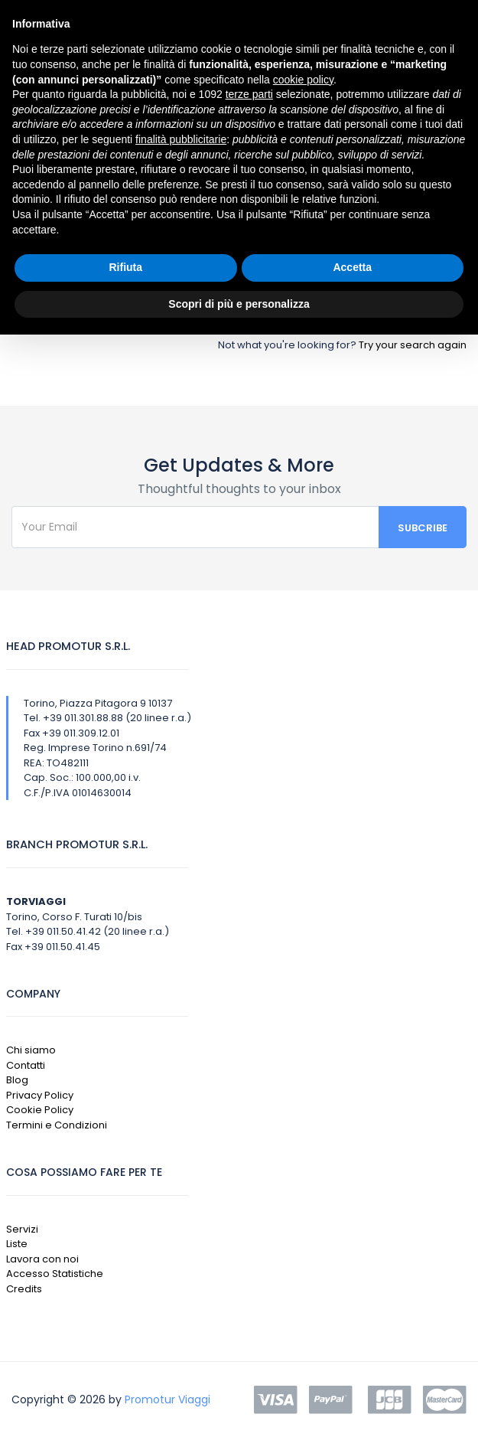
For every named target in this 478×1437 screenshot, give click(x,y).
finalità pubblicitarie (180, 139)
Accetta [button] (352, 267)
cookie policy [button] (303, 79)
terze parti (249, 94)
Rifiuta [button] (125, 267)
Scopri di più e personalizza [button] (238, 304)
